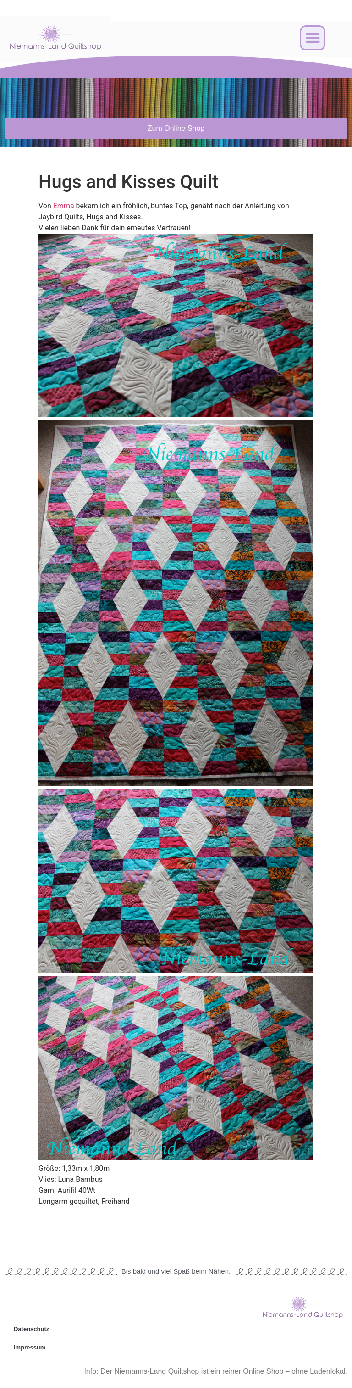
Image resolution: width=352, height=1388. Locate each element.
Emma (63, 205)
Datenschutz (31, 1329)
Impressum (29, 1347)
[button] (312, 38)
